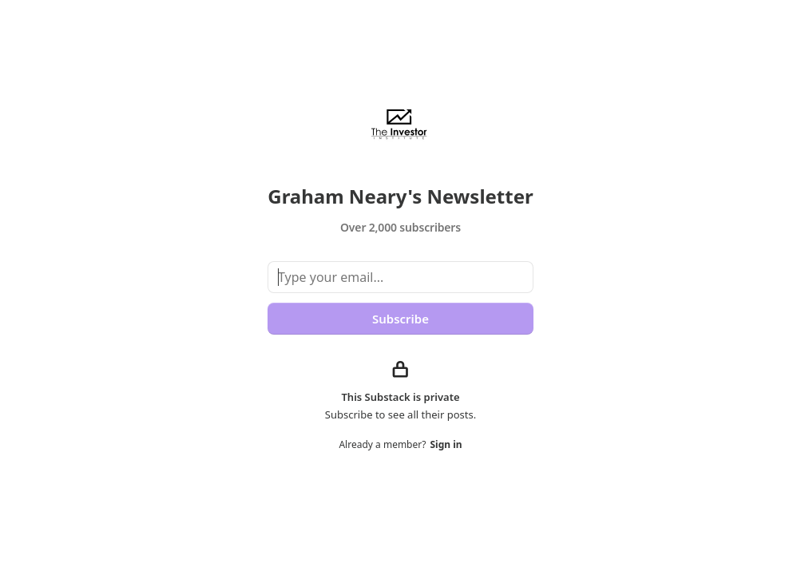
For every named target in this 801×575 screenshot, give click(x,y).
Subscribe (400, 319)
